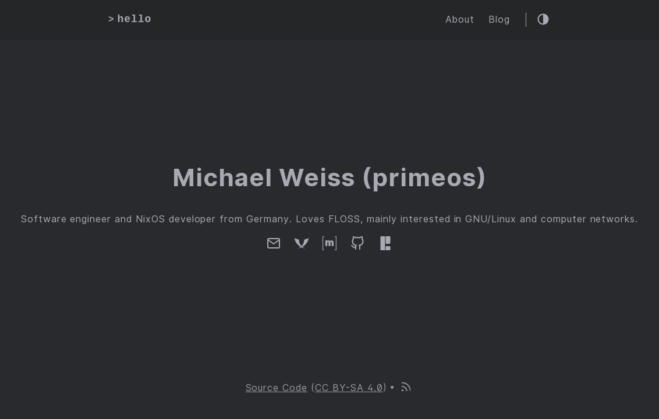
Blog (499, 19)
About (459, 19)
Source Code (277, 387)
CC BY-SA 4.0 (349, 387)
